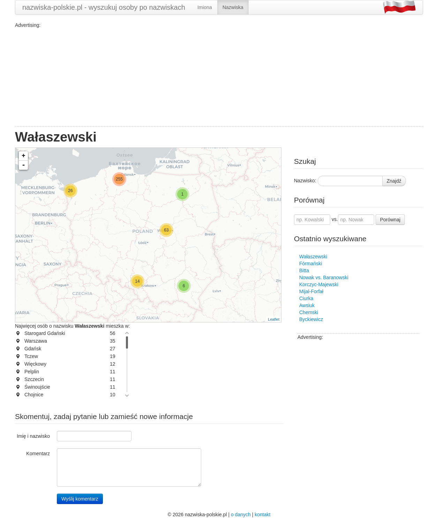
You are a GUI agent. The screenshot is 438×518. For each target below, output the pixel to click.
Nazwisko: (305, 180)
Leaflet (273, 319)
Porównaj (390, 219)
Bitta (304, 270)
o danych (241, 514)
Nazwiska (232, 7)
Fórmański (310, 263)
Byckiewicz (311, 319)
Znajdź (394, 181)
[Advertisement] (219, 77)
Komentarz (38, 453)
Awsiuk (307, 305)
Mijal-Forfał (311, 291)
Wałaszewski (313, 256)
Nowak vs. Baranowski (323, 277)
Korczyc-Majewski (318, 284)
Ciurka (306, 298)
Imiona (204, 7)
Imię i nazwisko (33, 436)
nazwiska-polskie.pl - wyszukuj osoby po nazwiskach (103, 7)
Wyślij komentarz (79, 499)
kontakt (262, 514)
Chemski (308, 312)
